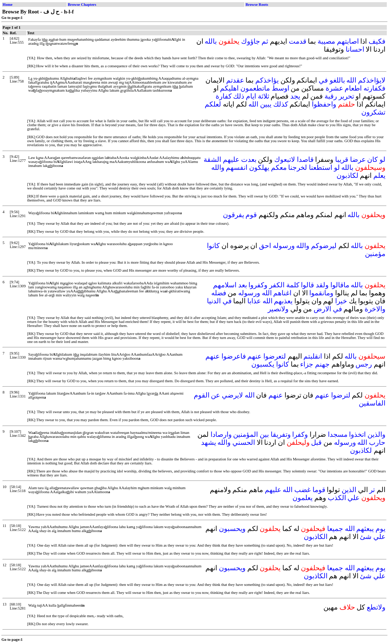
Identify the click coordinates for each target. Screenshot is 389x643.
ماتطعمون (255, 88)
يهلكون (259, 167)
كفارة (224, 96)
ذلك (238, 96)
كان (372, 159)
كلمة (292, 285)
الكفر (276, 285)
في (323, 80)
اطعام (353, 88)
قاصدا (305, 159)
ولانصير (278, 309)
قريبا (341, 159)
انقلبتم (312, 356)
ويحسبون (232, 528)
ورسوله (284, 245)
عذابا (254, 301)
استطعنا (320, 167)
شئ (366, 536)
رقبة (331, 96)
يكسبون (262, 364)
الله (351, 80)
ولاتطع (376, 607)
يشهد (208, 442)
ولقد (322, 285)
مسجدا (337, 434)
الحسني (243, 442)
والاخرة (375, 309)
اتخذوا (357, 434)
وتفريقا (281, 434)
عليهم (231, 159)
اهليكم (229, 88)
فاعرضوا (233, 356)
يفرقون (233, 215)
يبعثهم (365, 528)
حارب (377, 442)
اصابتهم (348, 41)
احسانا (355, 49)
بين (264, 434)
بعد (242, 285)
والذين (376, 434)
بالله (211, 41)
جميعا (335, 528)
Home (7, 5)
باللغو (337, 80)
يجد (295, 96)
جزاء (306, 364)
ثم (265, 41)
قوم (251, 215)
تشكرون (373, 112)
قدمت (297, 41)
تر (372, 490)
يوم (380, 528)
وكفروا (257, 285)
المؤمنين (245, 434)
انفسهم (236, 167)
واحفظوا (324, 104)
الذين (349, 490)
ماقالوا (339, 285)
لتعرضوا (274, 356)
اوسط (280, 88)
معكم (279, 167)
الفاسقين (372, 403)
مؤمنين (375, 253)
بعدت (248, 159)
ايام (251, 96)
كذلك (280, 104)
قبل (316, 442)
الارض (322, 309)
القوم (201, 395)
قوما (319, 490)
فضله (218, 293)
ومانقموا (321, 293)
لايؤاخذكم (371, 80)
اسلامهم (224, 285)
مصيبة (326, 41)
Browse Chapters (82, 5)
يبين (265, 104)
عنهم (254, 356)
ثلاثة (263, 96)
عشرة (334, 88)
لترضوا (340, 395)
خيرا (341, 301)
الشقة (212, 159)
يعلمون (302, 498)
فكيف (377, 41)
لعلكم (213, 104)
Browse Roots (256, 5)
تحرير (346, 96)
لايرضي (232, 395)
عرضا (358, 159)
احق (265, 245)
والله (217, 167)
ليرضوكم (324, 245)
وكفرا (300, 434)
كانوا (213, 245)
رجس (363, 364)
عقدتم (235, 80)
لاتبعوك (284, 159)
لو (382, 159)
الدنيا (214, 301)
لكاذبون (347, 175)
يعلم (379, 175)
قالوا (307, 285)
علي (353, 498)
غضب (302, 490)
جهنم (322, 364)
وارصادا (221, 434)
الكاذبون (315, 536)
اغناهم (282, 293)
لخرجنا (297, 167)
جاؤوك (250, 41)
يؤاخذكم (267, 80)
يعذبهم (283, 301)
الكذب (337, 498)
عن (215, 395)
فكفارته (374, 88)
